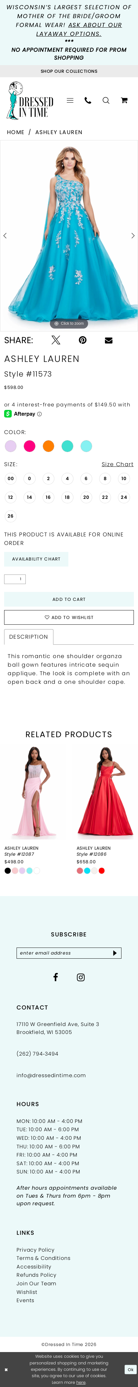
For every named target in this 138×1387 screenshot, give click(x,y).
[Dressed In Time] (30, 100)
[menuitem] (70, 101)
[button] (70, 101)
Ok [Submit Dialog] (131, 1369)
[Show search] (106, 101)
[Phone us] (88, 101)
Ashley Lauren (58, 132)
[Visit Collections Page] (69, 71)
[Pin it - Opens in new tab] (82, 340)
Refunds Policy (37, 1275)
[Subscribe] (115, 953)
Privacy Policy (36, 1250)
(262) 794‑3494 (38, 1053)
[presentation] (33, 792)
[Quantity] (15, 579)
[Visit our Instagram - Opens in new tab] (81, 977)
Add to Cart (69, 599)
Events (25, 1300)
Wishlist (27, 1292)
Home (16, 132)
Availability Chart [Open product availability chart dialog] (36, 559)
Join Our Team (37, 1283)
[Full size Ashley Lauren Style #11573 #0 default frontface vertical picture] (69, 235)
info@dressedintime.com (51, 1075)
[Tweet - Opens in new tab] (56, 340)
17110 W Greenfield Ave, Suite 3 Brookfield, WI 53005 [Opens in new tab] (58, 1028)
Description (28, 637)
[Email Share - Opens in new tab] (109, 340)
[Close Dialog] (6, 1369)
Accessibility (34, 1266)
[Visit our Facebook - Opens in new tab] (56, 977)
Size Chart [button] (118, 464)
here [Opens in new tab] (81, 1382)
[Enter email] (69, 953)
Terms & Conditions (44, 1258)
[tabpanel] (69, 235)
